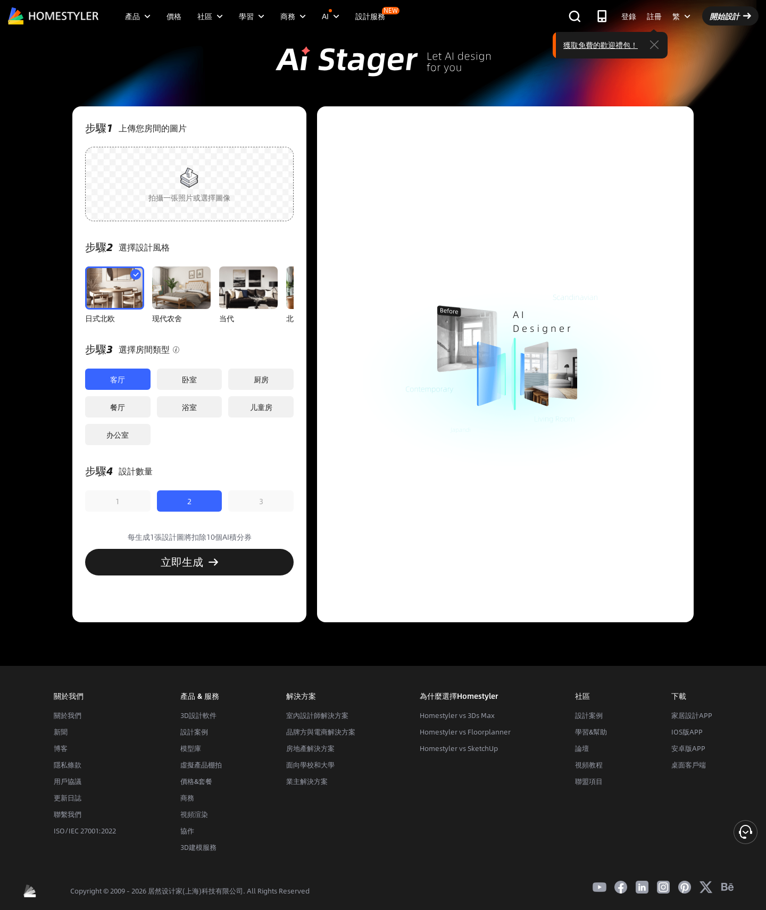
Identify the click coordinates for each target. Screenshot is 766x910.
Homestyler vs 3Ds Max (457, 715)
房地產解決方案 (310, 748)
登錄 (628, 16)
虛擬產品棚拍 (201, 764)
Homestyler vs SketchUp (459, 748)
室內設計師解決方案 (317, 715)
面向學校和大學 (310, 764)
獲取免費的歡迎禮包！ (600, 44)
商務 (187, 797)
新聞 (61, 732)
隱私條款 (67, 764)
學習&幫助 (591, 732)
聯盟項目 (589, 781)
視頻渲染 (194, 814)
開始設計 (730, 16)
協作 (187, 830)
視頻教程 (589, 764)
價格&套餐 (196, 781)
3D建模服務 (198, 847)
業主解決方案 (307, 781)
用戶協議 (67, 781)
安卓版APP (688, 748)
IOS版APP (687, 732)
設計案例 (194, 732)
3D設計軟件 (198, 715)
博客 (61, 748)
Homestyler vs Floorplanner (465, 732)
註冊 (654, 16)
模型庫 (190, 748)
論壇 (582, 748)
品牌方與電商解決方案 (320, 732)
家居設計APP (691, 715)
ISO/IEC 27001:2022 (85, 830)
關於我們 (67, 715)
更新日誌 (67, 797)
